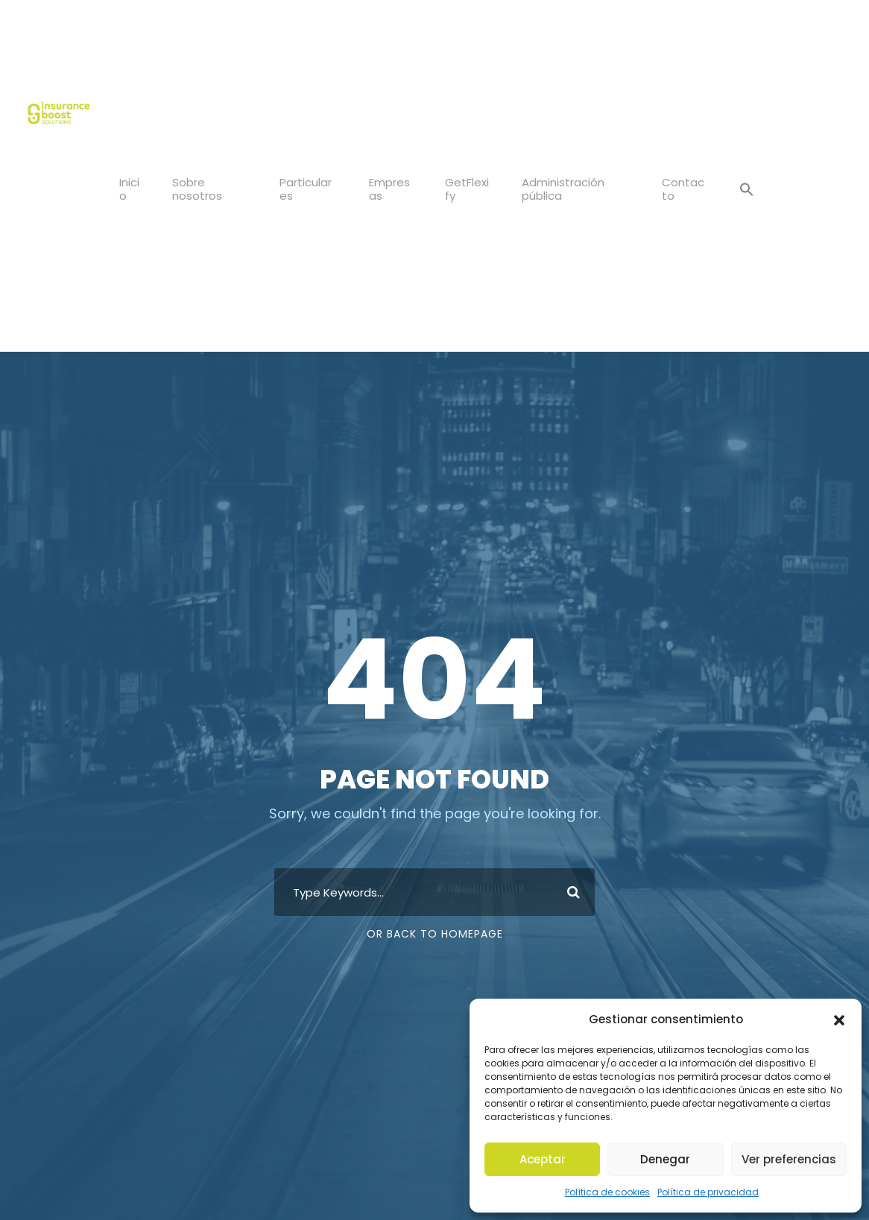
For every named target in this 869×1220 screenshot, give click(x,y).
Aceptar (542, 1159)
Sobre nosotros (196, 189)
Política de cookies (615, 1192)
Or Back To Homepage (434, 934)
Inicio (129, 189)
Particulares (308, 189)
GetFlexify (471, 189)
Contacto (685, 189)
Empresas (393, 189)
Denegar (665, 1159)
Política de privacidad (702, 1192)
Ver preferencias (788, 1159)
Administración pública (564, 189)
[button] (839, 1032)
